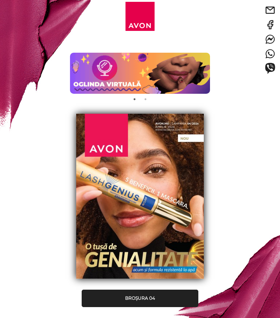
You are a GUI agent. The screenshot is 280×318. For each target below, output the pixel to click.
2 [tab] (145, 99)
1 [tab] (134, 99)
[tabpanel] (140, 69)
